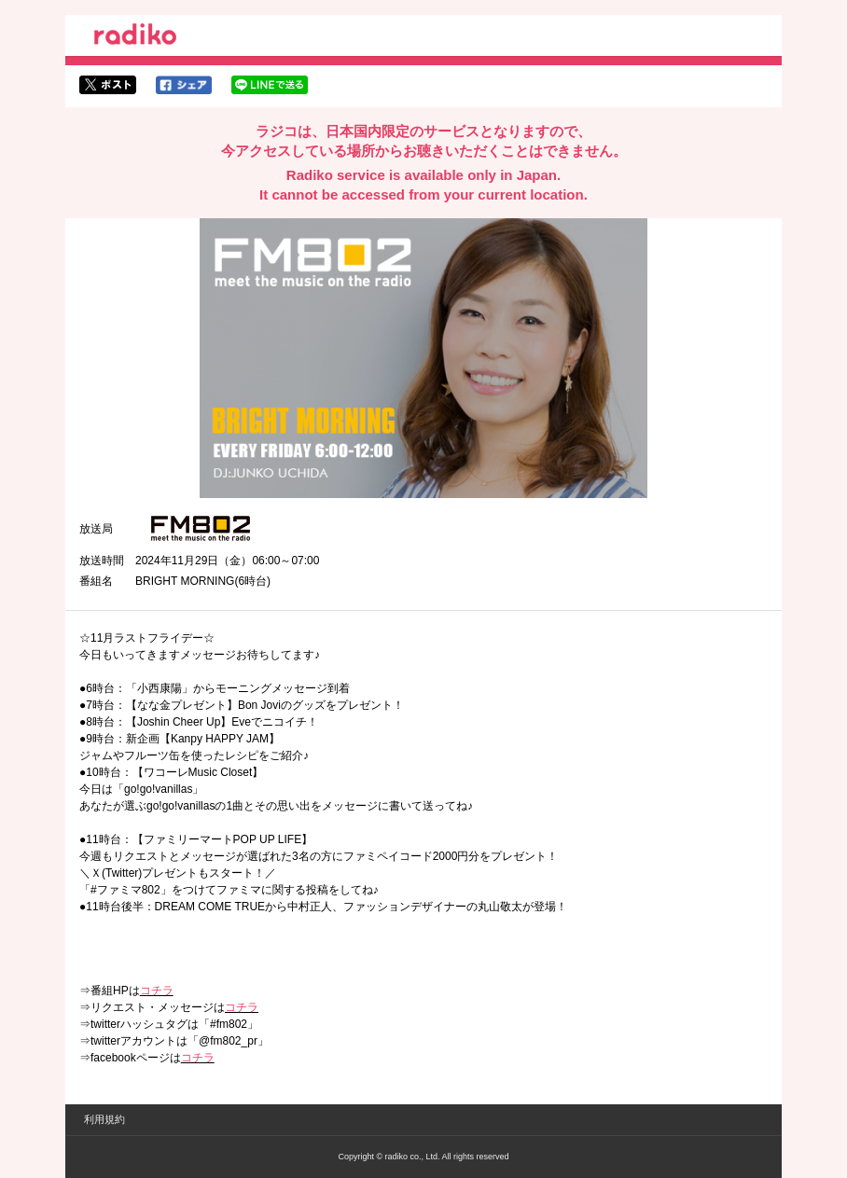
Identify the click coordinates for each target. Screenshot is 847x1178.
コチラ (157, 990)
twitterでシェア (107, 85)
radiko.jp (135, 37)
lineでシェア (269, 85)
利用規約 (104, 1119)
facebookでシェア (184, 85)
